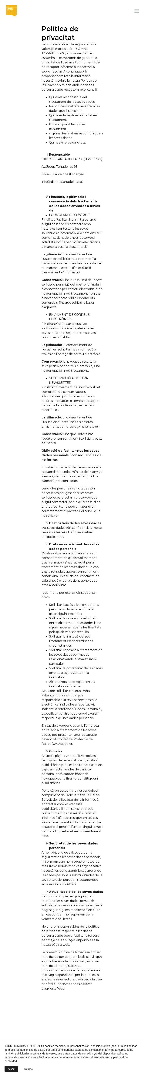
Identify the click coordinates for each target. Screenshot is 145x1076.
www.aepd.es (62, 745)
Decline (28, 1069)
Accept (11, 1069)
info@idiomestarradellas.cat (62, 183)
